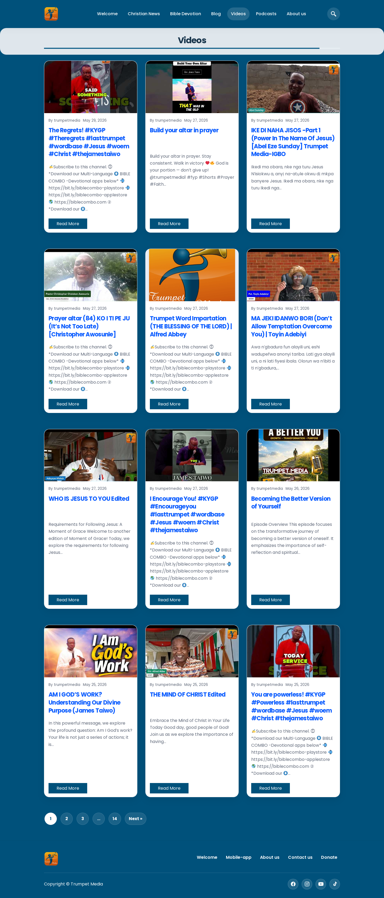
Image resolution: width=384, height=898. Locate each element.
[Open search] (333, 13)
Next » (135, 819)
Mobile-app (238, 857)
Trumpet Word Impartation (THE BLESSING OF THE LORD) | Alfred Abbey (191, 326)
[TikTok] (334, 884)
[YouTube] (320, 884)
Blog (216, 14)
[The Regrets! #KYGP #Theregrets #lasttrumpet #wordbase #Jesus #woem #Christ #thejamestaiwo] (90, 87)
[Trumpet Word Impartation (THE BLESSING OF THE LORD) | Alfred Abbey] (192, 275)
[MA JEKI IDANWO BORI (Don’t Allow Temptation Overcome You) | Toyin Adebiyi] (293, 275)
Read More (68, 224)
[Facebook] (293, 884)
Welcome (107, 14)
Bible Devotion (185, 14)
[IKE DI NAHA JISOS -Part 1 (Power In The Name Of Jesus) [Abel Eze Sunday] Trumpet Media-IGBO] (293, 87)
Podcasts (266, 14)
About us (296, 14)
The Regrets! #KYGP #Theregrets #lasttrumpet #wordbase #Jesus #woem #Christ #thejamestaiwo (89, 142)
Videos (238, 14)
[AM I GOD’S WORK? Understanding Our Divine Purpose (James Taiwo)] (90, 651)
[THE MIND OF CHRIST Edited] (192, 651)
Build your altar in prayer (184, 130)
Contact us (300, 857)
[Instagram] (307, 884)
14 (115, 819)
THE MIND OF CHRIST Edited (188, 694)
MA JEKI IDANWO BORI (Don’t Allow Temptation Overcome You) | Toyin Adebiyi (291, 326)
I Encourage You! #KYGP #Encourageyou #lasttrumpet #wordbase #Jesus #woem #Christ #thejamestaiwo (187, 515)
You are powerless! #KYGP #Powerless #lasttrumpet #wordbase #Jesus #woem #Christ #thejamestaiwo (291, 706)
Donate (329, 857)
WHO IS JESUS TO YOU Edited (89, 499)
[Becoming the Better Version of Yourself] (293, 455)
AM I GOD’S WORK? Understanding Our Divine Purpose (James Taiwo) (84, 702)
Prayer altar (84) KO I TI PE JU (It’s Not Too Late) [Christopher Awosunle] (89, 326)
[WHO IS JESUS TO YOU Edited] (90, 455)
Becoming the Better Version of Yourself (290, 503)
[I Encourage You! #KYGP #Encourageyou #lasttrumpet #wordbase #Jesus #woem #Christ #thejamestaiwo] (192, 455)
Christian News (144, 14)
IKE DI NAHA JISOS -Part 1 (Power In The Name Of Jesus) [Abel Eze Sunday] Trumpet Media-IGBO (293, 142)
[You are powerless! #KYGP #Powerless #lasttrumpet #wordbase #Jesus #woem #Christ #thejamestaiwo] (293, 651)
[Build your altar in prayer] (192, 87)
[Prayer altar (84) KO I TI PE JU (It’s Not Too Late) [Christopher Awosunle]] (90, 275)
